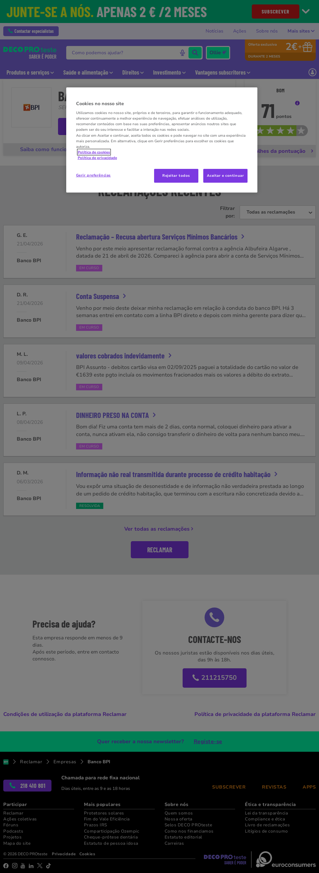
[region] (162, 140)
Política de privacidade (97, 157)
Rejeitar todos (176, 175)
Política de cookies (94, 152)
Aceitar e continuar (225, 175)
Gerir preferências (93, 175)
